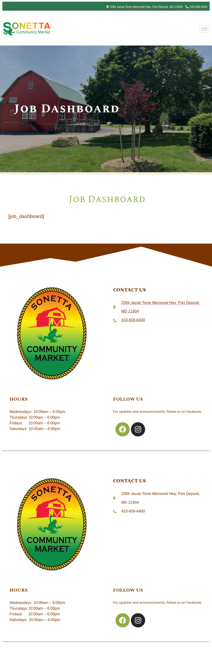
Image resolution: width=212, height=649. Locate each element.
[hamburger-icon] (204, 28)
